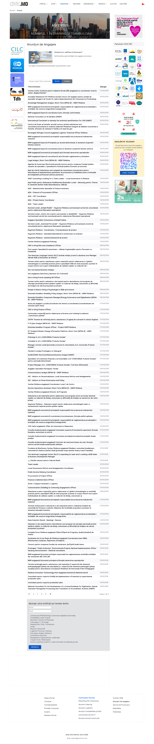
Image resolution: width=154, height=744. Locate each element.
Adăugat (103, 87)
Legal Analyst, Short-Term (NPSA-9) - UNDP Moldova (49, 160)
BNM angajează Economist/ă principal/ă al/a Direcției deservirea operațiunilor (58, 153)
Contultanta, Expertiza (38, 635)
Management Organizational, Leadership (45, 638)
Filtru (57, 81)
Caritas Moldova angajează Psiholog (42, 242)
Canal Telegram (128, 173)
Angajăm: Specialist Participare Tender (43, 369)
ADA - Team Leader (35, 204)
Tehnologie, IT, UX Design (39, 622)
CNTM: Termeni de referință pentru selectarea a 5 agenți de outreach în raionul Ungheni (63, 320)
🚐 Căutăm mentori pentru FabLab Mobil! (44, 460)
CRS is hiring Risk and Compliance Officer (44, 246)
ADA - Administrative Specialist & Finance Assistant (48, 188)
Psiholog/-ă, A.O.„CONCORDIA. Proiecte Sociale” (47, 337)
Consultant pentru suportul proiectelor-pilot (45, 583)
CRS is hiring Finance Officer (39, 310)
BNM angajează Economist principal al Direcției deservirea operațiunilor (56, 560)
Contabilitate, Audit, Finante (40, 618)
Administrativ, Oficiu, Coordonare (42, 624)
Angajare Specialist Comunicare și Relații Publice (47, 220)
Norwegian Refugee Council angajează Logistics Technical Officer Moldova (57, 133)
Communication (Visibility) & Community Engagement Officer (52, 488)
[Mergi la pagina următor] (46, 594)
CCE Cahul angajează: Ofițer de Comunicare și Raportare (50, 426)
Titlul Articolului (34, 87)
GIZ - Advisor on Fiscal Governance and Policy (46, 380)
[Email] (40, 611)
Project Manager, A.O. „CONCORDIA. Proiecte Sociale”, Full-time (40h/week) (58, 365)
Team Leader (33, 464)
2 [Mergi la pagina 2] (41, 594)
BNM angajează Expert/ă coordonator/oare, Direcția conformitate (54, 113)
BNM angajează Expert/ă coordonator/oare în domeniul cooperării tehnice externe (60, 149)
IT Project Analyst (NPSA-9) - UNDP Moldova (45, 323)
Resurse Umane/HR (37, 629)
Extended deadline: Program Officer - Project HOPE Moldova (52, 327)
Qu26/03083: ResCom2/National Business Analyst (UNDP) (51, 355)
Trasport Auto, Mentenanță (40, 640)
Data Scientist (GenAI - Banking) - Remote (44, 520)
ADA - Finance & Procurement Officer (43, 192)
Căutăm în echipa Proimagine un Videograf (44, 351)
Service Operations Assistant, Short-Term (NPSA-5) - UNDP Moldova (55, 388)
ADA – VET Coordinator (37, 196)
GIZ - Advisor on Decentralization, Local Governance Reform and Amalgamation (59, 376)
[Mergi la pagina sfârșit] (50, 594)
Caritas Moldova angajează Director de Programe (47, 392)
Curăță (67, 81)
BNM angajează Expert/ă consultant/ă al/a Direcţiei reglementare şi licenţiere (58, 156)
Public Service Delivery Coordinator (42, 472)
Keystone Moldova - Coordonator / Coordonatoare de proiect (52, 230)
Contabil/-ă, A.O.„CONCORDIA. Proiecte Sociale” (47, 341)
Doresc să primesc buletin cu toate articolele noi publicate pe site (54, 642)
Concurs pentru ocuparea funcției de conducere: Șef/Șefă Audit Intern (56, 544)
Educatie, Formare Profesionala (42, 620)
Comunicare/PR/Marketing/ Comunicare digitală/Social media (52, 616)
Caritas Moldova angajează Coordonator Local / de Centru (51, 384)
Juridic (32, 627)
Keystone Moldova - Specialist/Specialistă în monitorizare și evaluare (55, 234)
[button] (44, 4)
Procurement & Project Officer (40, 476)
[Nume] (40, 607)
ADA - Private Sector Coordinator (41, 200)
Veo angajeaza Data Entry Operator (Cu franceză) (48, 274)
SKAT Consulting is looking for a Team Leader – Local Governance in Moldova (58, 179)
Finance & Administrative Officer (41, 480)
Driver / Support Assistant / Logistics (43, 484)
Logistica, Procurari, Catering (40, 631)
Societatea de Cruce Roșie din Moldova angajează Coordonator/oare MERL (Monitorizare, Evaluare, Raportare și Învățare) (57, 539)
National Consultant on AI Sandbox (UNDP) (45, 117)
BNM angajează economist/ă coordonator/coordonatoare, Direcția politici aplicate (60, 416)
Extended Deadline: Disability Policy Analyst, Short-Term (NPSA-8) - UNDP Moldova (61, 294)
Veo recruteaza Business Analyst (41, 270)
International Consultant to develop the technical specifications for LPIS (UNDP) (60, 121)
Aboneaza (35, 647)
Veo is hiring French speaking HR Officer (44, 277)
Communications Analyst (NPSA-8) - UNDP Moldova (48, 373)
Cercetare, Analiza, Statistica (41, 633)
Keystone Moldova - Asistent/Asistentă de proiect (47, 238)
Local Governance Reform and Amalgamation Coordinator (51, 468)
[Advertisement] (59, 671)
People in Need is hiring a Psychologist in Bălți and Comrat (51, 290)
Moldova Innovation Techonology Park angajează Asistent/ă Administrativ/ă (58, 573)
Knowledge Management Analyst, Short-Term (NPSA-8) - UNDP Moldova (56, 103)
